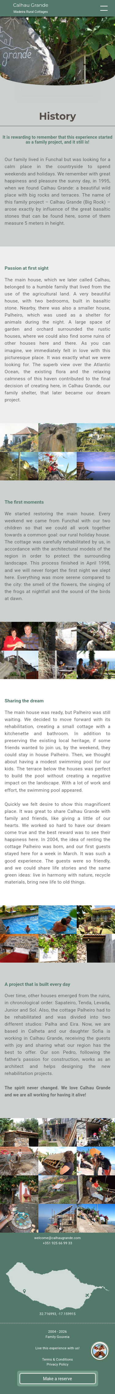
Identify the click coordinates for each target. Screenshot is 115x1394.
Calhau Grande (30, 8)
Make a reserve (57, 1378)
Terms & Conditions (57, 1360)
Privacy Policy (57, 1364)
